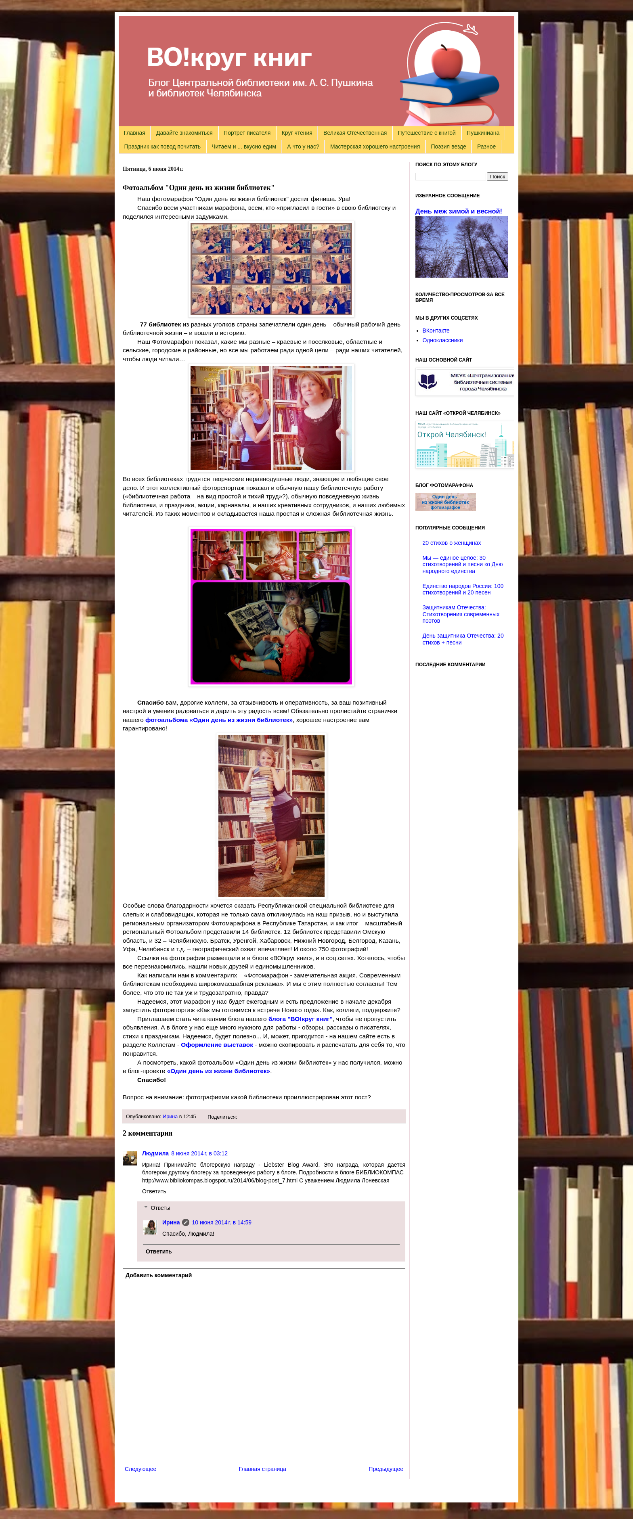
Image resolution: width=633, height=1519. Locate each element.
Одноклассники (443, 340)
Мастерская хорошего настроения (375, 146)
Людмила (155, 1153)
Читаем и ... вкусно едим (244, 146)
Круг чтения (297, 133)
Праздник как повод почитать (162, 146)
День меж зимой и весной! (458, 211)
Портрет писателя (247, 133)
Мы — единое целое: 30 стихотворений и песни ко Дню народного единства (463, 564)
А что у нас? (303, 146)
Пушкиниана (483, 133)
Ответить (154, 1191)
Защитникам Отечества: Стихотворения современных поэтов (461, 614)
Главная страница (263, 1469)
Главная (134, 133)
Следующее (140, 1469)
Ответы (160, 1208)
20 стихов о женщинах (452, 543)
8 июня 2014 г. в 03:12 (199, 1153)
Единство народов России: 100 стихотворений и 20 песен (463, 589)
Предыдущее (386, 1469)
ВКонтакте (436, 330)
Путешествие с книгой (426, 133)
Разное (486, 146)
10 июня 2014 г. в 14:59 (222, 1222)
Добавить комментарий (159, 1275)
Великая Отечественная (355, 133)
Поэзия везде (448, 146)
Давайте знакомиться (184, 133)
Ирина (170, 1116)
